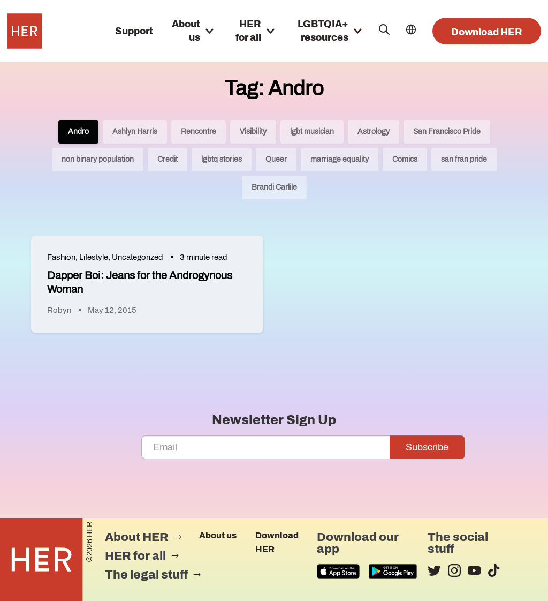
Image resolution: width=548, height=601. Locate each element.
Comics (404, 159)
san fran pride (464, 159)
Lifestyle (93, 257)
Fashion (61, 257)
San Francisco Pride (447, 131)
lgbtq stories (221, 159)
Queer (276, 159)
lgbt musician (312, 131)
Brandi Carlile (274, 187)
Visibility (253, 131)
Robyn (59, 310)
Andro (78, 131)
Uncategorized (137, 257)
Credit (167, 159)
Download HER (486, 32)
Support (134, 31)
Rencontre (198, 131)
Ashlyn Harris (134, 131)
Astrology (373, 131)
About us (218, 535)
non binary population (98, 159)
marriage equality (339, 159)
